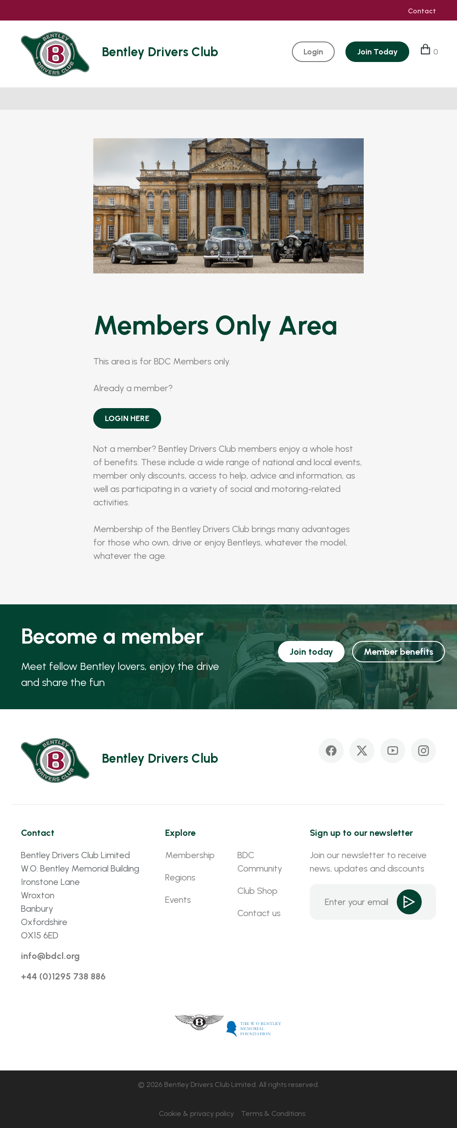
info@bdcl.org (50, 955)
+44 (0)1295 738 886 (63, 976)
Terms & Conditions (273, 1113)
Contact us (259, 913)
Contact (422, 11)
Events (178, 899)
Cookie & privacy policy (196, 1113)
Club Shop (257, 890)
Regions (180, 877)
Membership (190, 855)
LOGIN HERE (127, 418)
